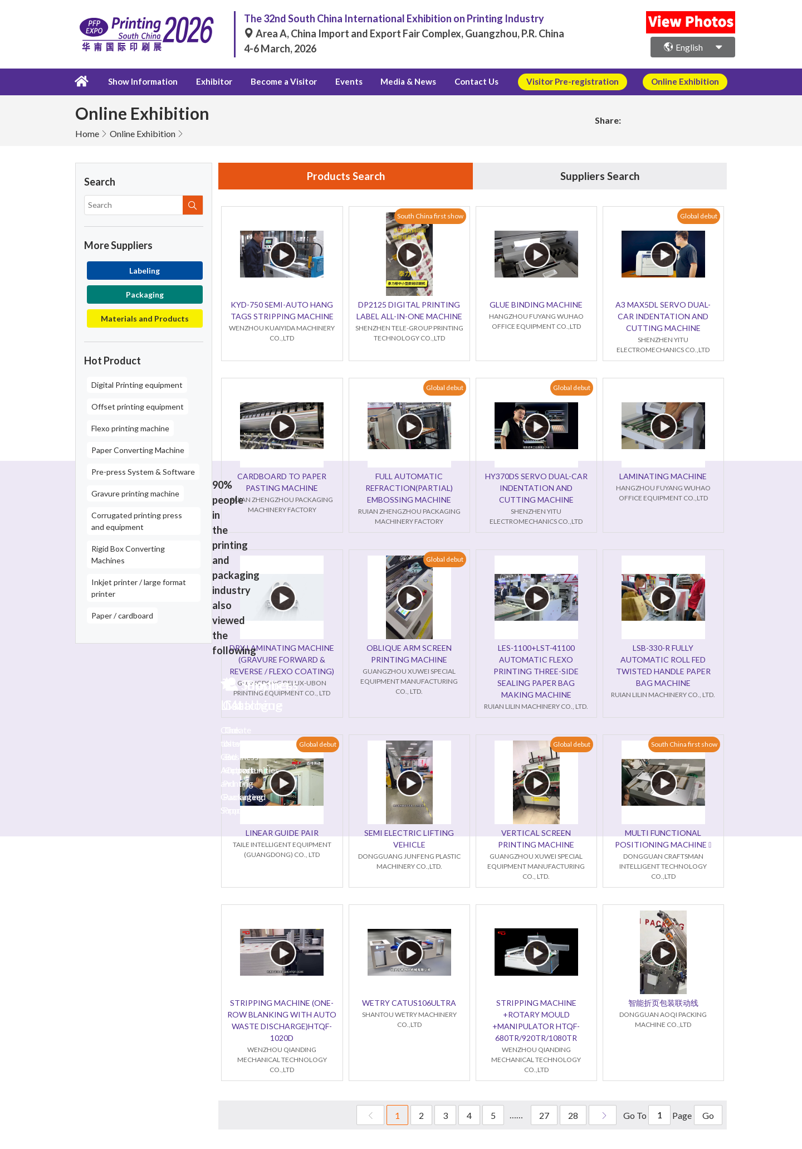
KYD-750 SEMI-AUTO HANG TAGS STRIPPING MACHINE (282, 310)
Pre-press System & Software (143, 470)
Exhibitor (211, 81)
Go (708, 1115)
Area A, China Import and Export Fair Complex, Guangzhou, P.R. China (404, 33)
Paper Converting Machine (137, 449)
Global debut (698, 216)
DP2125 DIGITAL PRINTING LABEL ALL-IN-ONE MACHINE (409, 310)
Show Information (141, 81)
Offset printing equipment (137, 405)
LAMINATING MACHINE (663, 476)
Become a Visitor (278, 81)
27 (544, 1115)
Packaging (145, 293)
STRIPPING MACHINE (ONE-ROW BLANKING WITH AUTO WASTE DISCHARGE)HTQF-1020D (281, 1020)
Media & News (396, 81)
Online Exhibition (142, 132)
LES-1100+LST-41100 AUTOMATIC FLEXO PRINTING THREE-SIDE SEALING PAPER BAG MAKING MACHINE (536, 671)
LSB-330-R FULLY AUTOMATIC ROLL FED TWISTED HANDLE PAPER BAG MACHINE (663, 665)
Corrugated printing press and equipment (136, 519)
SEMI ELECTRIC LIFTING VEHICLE (409, 838)
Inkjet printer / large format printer (138, 586)
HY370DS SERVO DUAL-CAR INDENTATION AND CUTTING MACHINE (536, 487)
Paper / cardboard (122, 614)
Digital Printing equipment (137, 383)
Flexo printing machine (130, 427)
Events (340, 81)
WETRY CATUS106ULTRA (409, 1002)
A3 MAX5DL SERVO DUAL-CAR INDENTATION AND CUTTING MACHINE (663, 316)
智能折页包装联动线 (663, 1002)
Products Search (346, 175)
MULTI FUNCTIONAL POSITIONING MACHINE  (663, 838)
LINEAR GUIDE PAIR (282, 833)
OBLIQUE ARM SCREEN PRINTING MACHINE (409, 653)
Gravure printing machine (135, 492)
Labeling (144, 269)
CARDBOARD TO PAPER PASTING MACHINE (281, 482)
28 (573, 1115)
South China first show (430, 216)
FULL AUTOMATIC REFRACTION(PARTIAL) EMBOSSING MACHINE (409, 487)
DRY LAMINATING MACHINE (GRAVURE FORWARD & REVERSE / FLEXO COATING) (281, 659)
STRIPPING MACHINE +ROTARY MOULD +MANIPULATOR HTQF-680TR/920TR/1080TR (536, 1020)
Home (87, 132)
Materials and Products (145, 317)
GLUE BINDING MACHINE (536, 304)
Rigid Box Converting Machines (128, 553)
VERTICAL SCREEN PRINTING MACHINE (536, 838)
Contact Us (462, 81)
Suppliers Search (600, 175)
